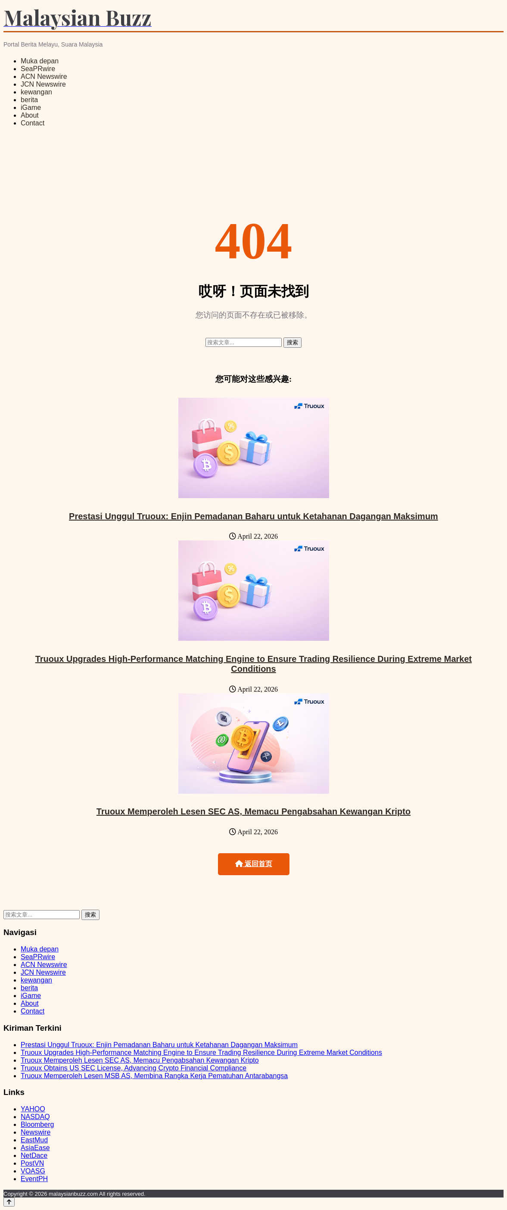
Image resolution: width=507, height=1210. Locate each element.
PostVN (32, 1163)
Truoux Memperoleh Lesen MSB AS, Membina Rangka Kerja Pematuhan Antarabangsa (154, 1075)
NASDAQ (35, 1116)
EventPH (34, 1178)
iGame (31, 107)
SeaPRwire (38, 68)
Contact (32, 123)
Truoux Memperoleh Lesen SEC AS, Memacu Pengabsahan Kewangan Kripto (253, 811)
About (30, 115)
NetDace (34, 1155)
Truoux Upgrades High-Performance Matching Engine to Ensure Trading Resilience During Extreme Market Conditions (253, 664)
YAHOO (33, 1109)
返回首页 (253, 863)
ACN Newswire (44, 76)
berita (29, 99)
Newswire (35, 1132)
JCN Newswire (43, 84)
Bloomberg (37, 1124)
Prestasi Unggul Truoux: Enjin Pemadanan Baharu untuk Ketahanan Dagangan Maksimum (253, 516)
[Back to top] (9, 1202)
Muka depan (40, 61)
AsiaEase (35, 1147)
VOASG (33, 1171)
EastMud (34, 1140)
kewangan (36, 92)
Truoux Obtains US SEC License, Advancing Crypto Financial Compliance (133, 1068)
